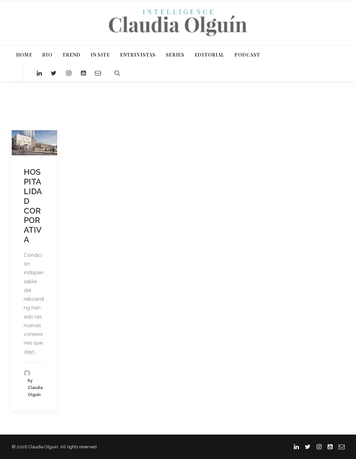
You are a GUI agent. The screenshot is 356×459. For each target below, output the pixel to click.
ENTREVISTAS (138, 55)
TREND (71, 55)
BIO (47, 55)
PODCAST (247, 55)
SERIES (175, 55)
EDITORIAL (209, 55)
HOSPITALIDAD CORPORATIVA (33, 205)
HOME (24, 55)
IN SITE (100, 55)
